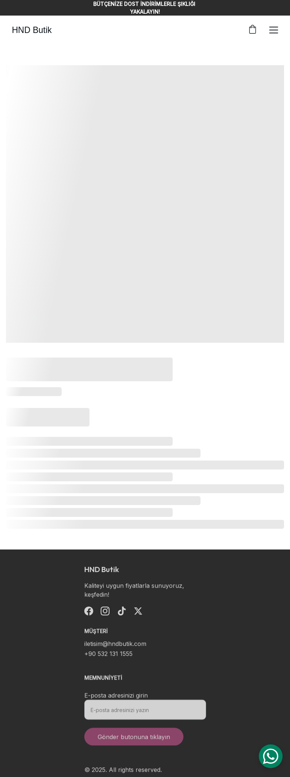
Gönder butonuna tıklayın (134, 739)
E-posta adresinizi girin (116, 698)
